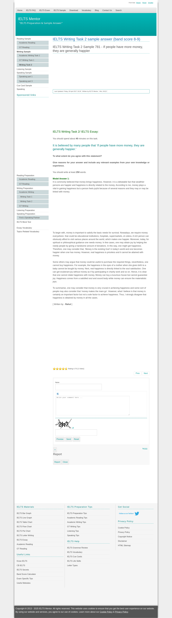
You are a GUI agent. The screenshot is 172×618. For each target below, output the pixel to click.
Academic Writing (26, 192)
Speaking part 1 (25, 77)
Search (119, 10)
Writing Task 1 (26, 197)
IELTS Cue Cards (74, 557)
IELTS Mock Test (24, 222)
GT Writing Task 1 (26, 60)
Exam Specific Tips (25, 579)
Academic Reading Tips (77, 518)
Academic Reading (27, 43)
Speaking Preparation (26, 214)
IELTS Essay (22, 540)
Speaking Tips (73, 535)
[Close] (55, 449)
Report (57, 462)
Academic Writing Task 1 (29, 56)
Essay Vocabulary (24, 228)
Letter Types (72, 565)
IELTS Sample (60, 10)
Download (74, 10)
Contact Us (107, 10)
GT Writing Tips (73, 527)
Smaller (150, 3)
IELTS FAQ (31, 10)
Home (19, 10)
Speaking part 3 (25, 81)
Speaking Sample (24, 73)
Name (57, 382)
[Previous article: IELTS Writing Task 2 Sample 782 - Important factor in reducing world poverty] (137, 373)
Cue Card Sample (24, 86)
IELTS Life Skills (74, 561)
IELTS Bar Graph (24, 513)
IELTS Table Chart (24, 522)
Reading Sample (24, 39)
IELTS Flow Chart (24, 527)
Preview (60, 439)
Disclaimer (122, 541)
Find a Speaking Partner (29, 218)
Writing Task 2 (25, 65)
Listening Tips (73, 531)
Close (65, 462)
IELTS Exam (44, 10)
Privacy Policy (124, 532)
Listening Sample (24, 69)
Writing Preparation (25, 188)
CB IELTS (21, 565)
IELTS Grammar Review (77, 548)
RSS (145, 449)
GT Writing (23, 206)
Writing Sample (24, 52)
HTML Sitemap (124, 545)
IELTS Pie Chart (23, 531)
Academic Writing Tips (76, 522)
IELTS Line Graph (24, 518)
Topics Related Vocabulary (28, 232)
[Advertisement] (33, 135)
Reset (144, 3)
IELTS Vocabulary (74, 552)
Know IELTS (22, 561)
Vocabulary (86, 10)
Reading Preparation (25, 175)
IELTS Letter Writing (25, 535)
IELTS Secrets (23, 570)
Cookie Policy (124, 528)
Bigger (138, 3)
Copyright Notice (125, 537)
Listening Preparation (26, 210)
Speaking (21, 89)
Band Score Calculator (26, 574)
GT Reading (24, 47)
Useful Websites (23, 583)
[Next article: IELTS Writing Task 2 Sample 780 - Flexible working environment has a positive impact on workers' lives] (146, 373)
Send (68, 439)
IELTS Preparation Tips (77, 513)
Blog (97, 10)
